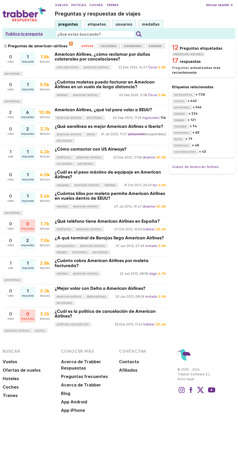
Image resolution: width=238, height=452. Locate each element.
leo (155, 185)
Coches (96, 5)
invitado (151, 246)
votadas (155, 46)
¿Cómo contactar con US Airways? (91, 149)
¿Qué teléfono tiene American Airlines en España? (107, 221)
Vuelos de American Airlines (195, 167)
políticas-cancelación (73, 324)
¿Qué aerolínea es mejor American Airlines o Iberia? (109, 126)
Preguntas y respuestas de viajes (98, 14)
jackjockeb (136, 134)
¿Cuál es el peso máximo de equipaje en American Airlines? (108, 174)
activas (87, 46)
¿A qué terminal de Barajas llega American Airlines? (109, 238)
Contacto (129, 361)
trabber (149, 229)
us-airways (65, 163)
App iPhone (73, 410)
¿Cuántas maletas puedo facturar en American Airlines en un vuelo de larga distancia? (105, 84)
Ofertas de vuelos (22, 370)
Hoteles (78, 5)
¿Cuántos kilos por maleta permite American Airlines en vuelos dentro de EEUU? (110, 196)
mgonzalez (151, 118)
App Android (74, 401)
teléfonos (64, 157)
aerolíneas (12, 73)
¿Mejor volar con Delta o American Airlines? (100, 288)
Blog (65, 393)
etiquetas (97, 24)
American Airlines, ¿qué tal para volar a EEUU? (103, 110)
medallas (151, 24)
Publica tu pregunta (24, 33)
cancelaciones (67, 67)
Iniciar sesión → (219, 5)
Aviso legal (185, 379)
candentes (132, 46)
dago (153, 274)
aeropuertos (66, 246)
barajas (62, 252)
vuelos (40, 330)
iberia (91, 134)
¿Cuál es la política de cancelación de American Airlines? (105, 314)
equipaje (63, 185)
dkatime (148, 157)
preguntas (68, 24)
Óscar (152, 67)
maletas (62, 95)
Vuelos (61, 5)
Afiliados (128, 370)
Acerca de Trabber (81, 385)
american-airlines (96, 67)
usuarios (124, 24)
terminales (79, 252)
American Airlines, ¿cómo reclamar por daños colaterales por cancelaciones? (102, 57)
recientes (109, 46)
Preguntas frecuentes (84, 376)
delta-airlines (96, 296)
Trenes (112, 5)
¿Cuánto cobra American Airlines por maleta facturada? (102, 263)
